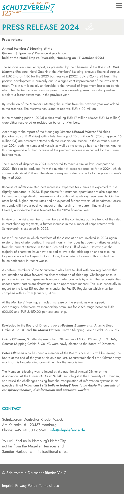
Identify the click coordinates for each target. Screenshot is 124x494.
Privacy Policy (26, 485)
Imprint (7, 485)
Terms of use (49, 485)
